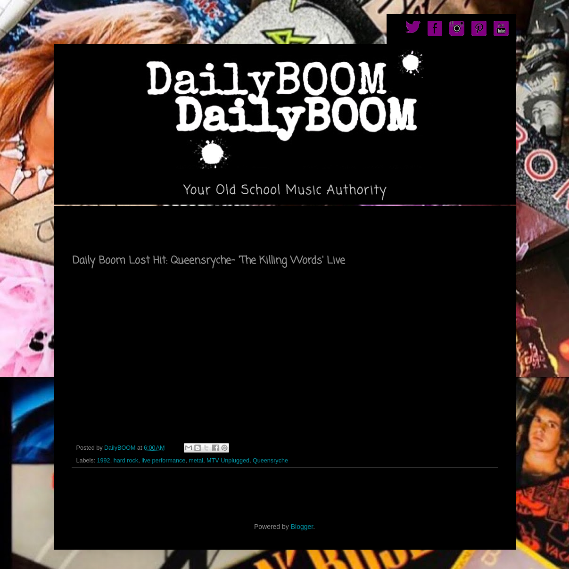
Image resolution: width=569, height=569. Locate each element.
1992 (103, 460)
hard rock (126, 460)
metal (196, 460)
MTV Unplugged (227, 460)
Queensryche (270, 460)
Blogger (302, 526)
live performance (163, 460)
